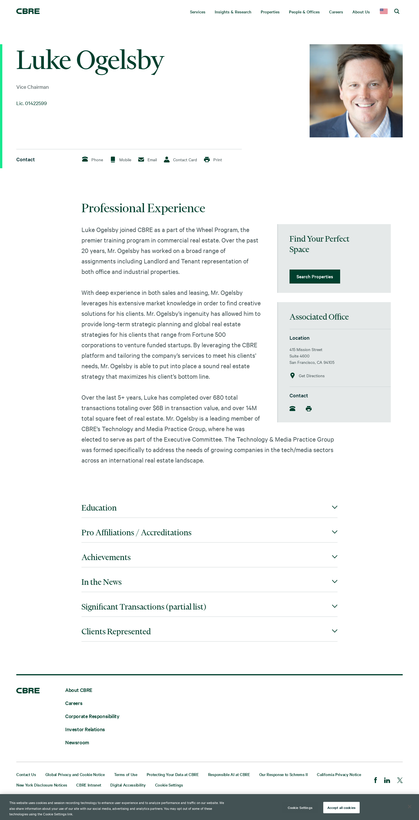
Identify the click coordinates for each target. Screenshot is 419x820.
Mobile (120, 159)
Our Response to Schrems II (283, 774)
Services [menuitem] (197, 12)
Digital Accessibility (127, 785)
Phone (92, 159)
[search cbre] (397, 11)
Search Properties (315, 276)
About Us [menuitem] (361, 12)
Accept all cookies (341, 807)
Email (147, 159)
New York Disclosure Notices (41, 785)
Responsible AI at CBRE (229, 774)
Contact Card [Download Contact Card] (180, 159)
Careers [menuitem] (336, 12)
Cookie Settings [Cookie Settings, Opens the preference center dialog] (300, 807)
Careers (73, 702)
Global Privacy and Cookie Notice (75, 774)
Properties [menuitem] (270, 12)
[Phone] (294, 409)
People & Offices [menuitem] (304, 12)
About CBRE (78, 689)
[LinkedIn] (387, 781)
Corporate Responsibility (92, 716)
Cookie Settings (169, 785)
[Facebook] (375, 780)
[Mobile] (310, 408)
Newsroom (77, 742)
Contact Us (26, 774)
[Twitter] (400, 781)
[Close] (409, 806)
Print (213, 159)
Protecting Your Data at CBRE (173, 774)
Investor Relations (85, 729)
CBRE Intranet (88, 785)
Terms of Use (125, 774)
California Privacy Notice (339, 774)
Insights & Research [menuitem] (233, 12)
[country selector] (383, 11)
